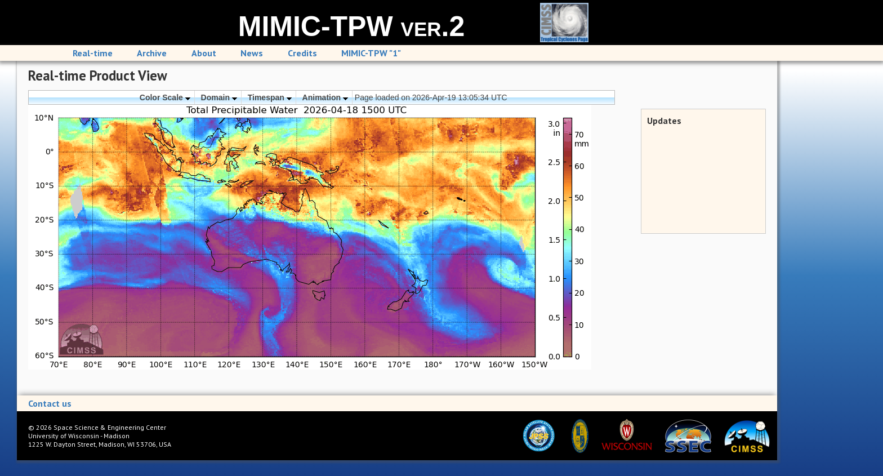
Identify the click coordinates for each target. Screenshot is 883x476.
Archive (152, 53)
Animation (325, 97)
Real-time (93, 53)
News (251, 53)
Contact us (50, 403)
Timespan (270, 97)
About (203, 53)
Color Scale (165, 97)
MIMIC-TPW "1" (371, 53)
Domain (219, 97)
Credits (302, 53)
